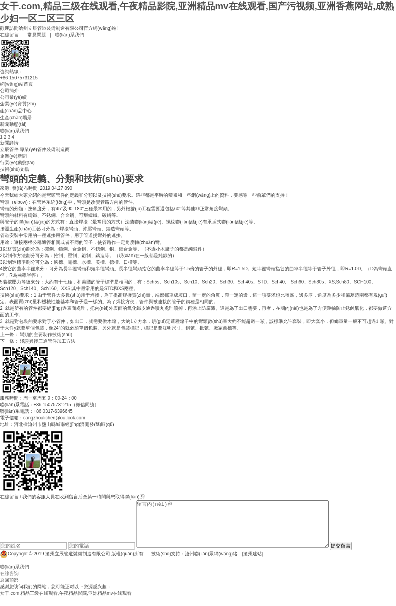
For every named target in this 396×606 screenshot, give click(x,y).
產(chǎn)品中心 (16, 110)
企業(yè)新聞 (13, 156)
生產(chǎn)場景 (16, 117)
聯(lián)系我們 (69, 35)
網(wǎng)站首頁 (16, 84)
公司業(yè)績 (13, 97)
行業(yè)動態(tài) (17, 162)
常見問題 (36, 35)
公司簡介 (9, 90)
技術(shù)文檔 (14, 169)
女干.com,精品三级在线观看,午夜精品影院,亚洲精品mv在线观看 (65, 602)
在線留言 (9, 35)
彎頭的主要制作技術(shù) (46, 334)
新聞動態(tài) (13, 124)
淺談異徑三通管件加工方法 (47, 341)
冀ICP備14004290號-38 (295, 563)
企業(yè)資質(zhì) (18, 103)
